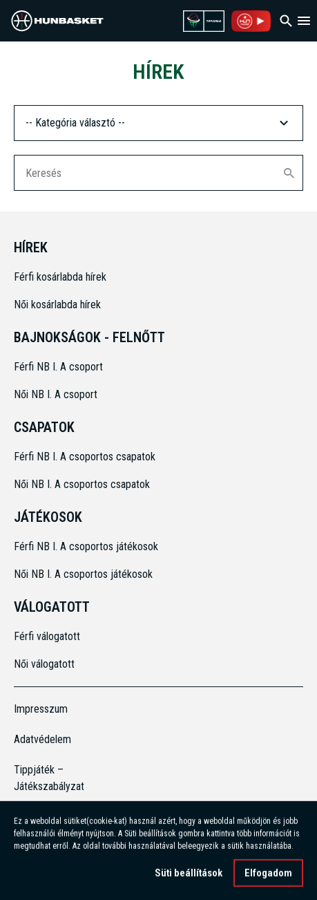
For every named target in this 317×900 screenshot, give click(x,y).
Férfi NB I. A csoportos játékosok (86, 546)
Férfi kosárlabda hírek (60, 276)
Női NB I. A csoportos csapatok (83, 484)
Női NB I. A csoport (55, 394)
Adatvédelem (42, 739)
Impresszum (41, 708)
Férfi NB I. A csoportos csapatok (86, 456)
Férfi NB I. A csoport (58, 366)
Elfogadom (268, 875)
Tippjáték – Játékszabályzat (49, 778)
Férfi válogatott (47, 636)
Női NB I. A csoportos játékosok (83, 574)
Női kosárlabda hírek (57, 304)
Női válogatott (44, 664)
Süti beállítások (188, 875)
